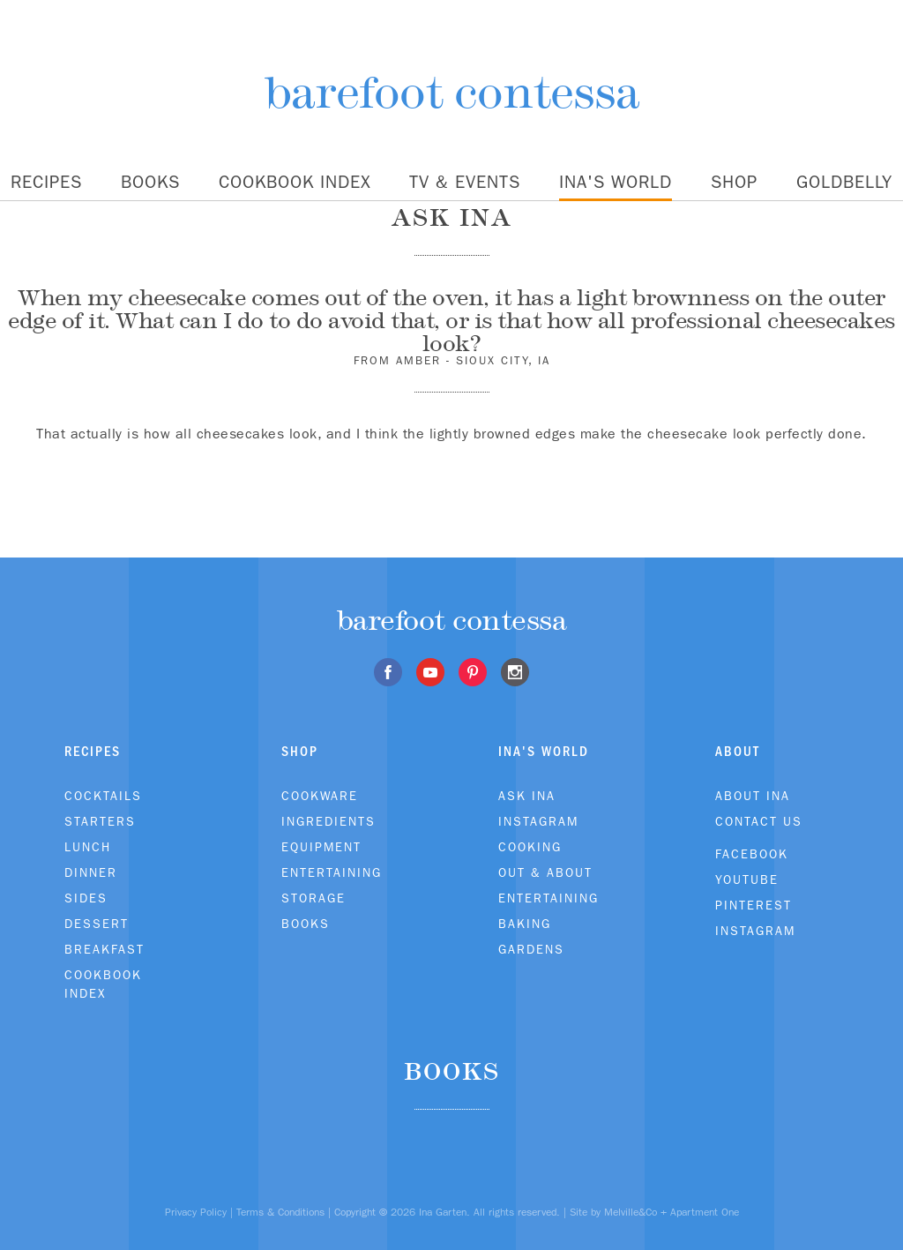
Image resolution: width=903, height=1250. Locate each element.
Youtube (747, 879)
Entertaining (331, 872)
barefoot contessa (452, 92)
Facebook (751, 854)
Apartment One (704, 1212)
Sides (86, 898)
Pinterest (753, 905)
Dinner (90, 872)
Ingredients (328, 821)
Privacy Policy (196, 1212)
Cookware (319, 796)
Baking (524, 924)
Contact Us (758, 821)
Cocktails (103, 796)
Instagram (538, 821)
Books (150, 181)
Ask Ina (527, 796)
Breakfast (104, 949)
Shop (734, 181)
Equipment (321, 847)
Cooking (530, 847)
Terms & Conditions (280, 1212)
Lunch (87, 847)
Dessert (96, 924)
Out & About (545, 872)
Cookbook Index (295, 181)
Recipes (46, 181)
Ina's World (615, 181)
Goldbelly (844, 181)
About (737, 751)
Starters (100, 821)
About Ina (752, 796)
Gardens (531, 949)
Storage (313, 898)
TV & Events (464, 181)
